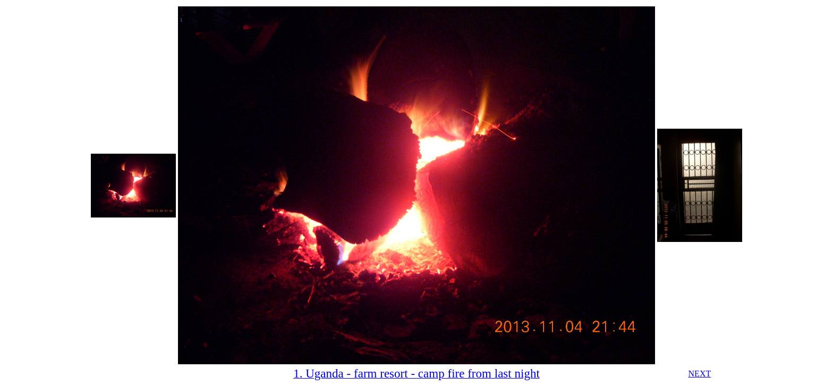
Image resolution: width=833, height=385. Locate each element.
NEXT (699, 373)
